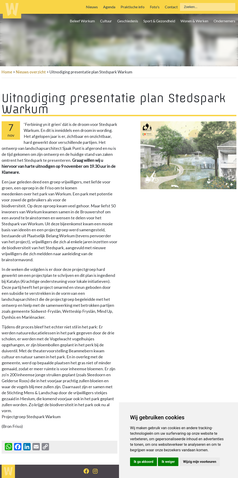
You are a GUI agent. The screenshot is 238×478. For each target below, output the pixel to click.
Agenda (109, 7)
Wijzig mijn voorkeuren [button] (199, 462)
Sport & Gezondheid (159, 21)
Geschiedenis (127, 21)
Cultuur (106, 21)
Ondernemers (224, 21)
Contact (171, 7)
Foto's (155, 7)
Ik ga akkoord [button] (143, 462)
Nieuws (92, 7)
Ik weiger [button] (168, 462)
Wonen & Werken (194, 21)
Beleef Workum (82, 21)
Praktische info (133, 7)
